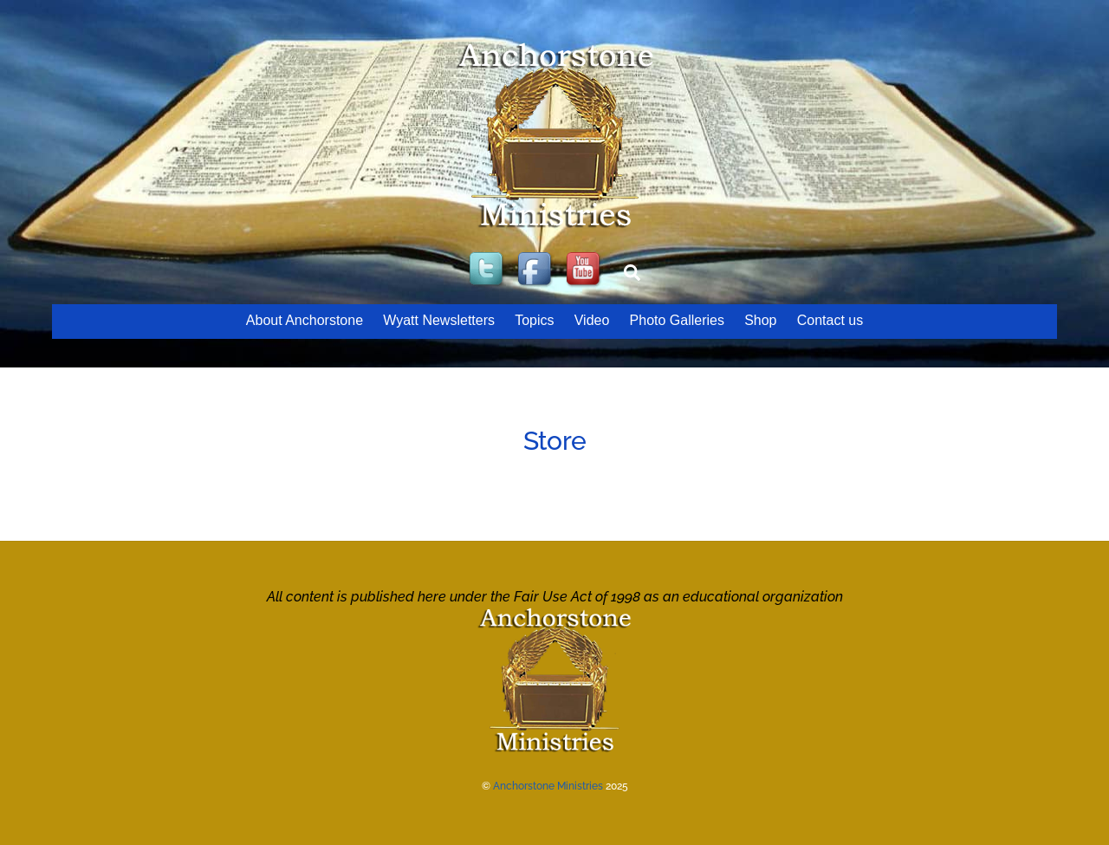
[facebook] (536, 270)
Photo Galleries (677, 320)
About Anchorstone (304, 320)
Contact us (830, 320)
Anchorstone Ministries (548, 785)
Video (592, 320)
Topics (534, 320)
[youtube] (585, 270)
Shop (760, 320)
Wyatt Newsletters (439, 320)
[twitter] (488, 270)
